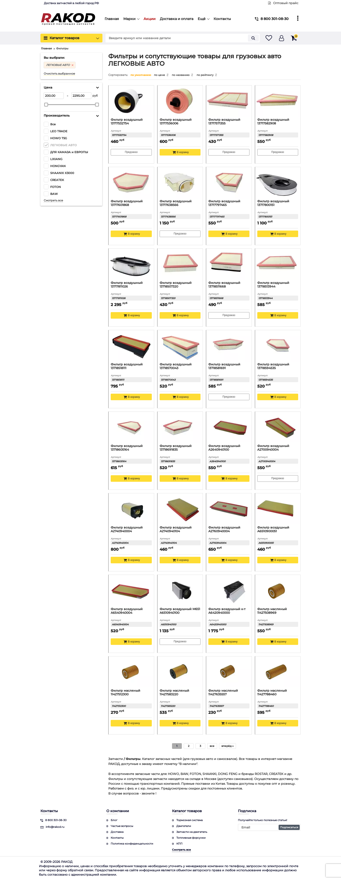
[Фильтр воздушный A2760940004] (229, 508)
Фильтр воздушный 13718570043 (176, 366)
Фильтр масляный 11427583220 (174, 692)
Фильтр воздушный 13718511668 (224, 284)
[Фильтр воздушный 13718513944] (278, 264)
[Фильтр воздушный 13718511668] (229, 264)
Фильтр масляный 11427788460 (272, 692)
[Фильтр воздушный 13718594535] (278, 345)
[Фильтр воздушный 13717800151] (278, 182)
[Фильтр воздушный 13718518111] (131, 345)
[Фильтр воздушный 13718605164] (131, 427)
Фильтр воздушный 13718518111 (127, 366)
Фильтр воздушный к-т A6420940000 (227, 611)
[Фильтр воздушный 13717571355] (229, 101)
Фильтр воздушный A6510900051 (273, 529)
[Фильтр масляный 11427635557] (229, 672)
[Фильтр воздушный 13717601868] (131, 182)
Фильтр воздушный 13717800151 (273, 203)
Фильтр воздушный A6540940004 (127, 611)
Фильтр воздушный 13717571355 (224, 121)
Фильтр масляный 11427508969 (272, 611)
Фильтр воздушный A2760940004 (224, 529)
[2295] (81, 95)
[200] (54, 95)
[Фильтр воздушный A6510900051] (278, 508)
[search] (178, 38)
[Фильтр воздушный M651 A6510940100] (180, 590)
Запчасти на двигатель (191, 831)
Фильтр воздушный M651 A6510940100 (180, 611)
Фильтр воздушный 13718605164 (127, 448)
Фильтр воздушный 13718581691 (224, 366)
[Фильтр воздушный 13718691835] (180, 427)
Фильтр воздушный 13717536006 (176, 121)
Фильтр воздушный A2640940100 (224, 448)
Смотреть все (53, 200)
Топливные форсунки (191, 837)
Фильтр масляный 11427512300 (125, 692)
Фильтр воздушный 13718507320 (176, 284)
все (212, 746)
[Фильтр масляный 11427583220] (180, 672)
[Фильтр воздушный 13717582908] (278, 101)
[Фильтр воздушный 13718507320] (180, 264)
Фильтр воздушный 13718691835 (176, 448)
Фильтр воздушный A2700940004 (273, 448)
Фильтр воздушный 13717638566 (176, 203)
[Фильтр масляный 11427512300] (131, 672)
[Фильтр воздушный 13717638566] (180, 182)
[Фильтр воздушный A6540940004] (131, 590)
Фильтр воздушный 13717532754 (127, 121)
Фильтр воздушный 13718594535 (273, 366)
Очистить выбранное (59, 73)
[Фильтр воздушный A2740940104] (180, 508)
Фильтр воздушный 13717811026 (127, 284)
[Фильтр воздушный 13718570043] (180, 345)
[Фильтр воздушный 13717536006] (180, 101)
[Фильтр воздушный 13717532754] (131, 101)
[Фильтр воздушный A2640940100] (229, 427)
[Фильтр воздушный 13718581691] (229, 345)
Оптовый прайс (283, 3)
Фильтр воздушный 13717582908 (273, 121)
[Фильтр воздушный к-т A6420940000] (229, 590)
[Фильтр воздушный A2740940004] (131, 508)
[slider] (46, 105)
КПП (179, 843)
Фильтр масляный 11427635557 (223, 692)
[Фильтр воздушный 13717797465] (229, 182)
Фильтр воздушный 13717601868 (127, 203)
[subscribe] (269, 827)
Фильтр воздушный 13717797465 (224, 203)
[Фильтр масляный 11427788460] (278, 672)
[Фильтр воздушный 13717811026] (131, 264)
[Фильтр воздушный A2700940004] (278, 427)
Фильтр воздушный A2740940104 (176, 529)
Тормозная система (189, 820)
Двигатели (183, 826)
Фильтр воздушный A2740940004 (127, 529)
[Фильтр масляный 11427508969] (278, 590)
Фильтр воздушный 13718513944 (273, 284)
